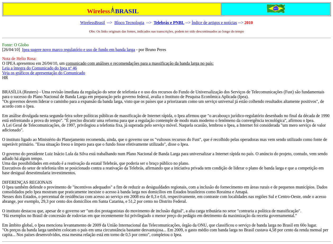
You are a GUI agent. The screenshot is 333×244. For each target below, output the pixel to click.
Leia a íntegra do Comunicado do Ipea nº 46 (39, 68)
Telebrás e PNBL (169, 22)
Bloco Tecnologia (129, 22)
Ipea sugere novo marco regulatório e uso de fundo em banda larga (78, 49)
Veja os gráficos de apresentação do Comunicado (43, 73)
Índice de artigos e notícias (214, 22)
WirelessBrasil (92, 22)
